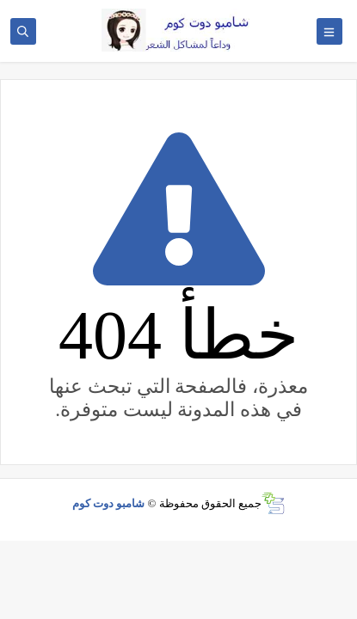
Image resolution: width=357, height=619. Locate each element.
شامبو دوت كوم (108, 503)
